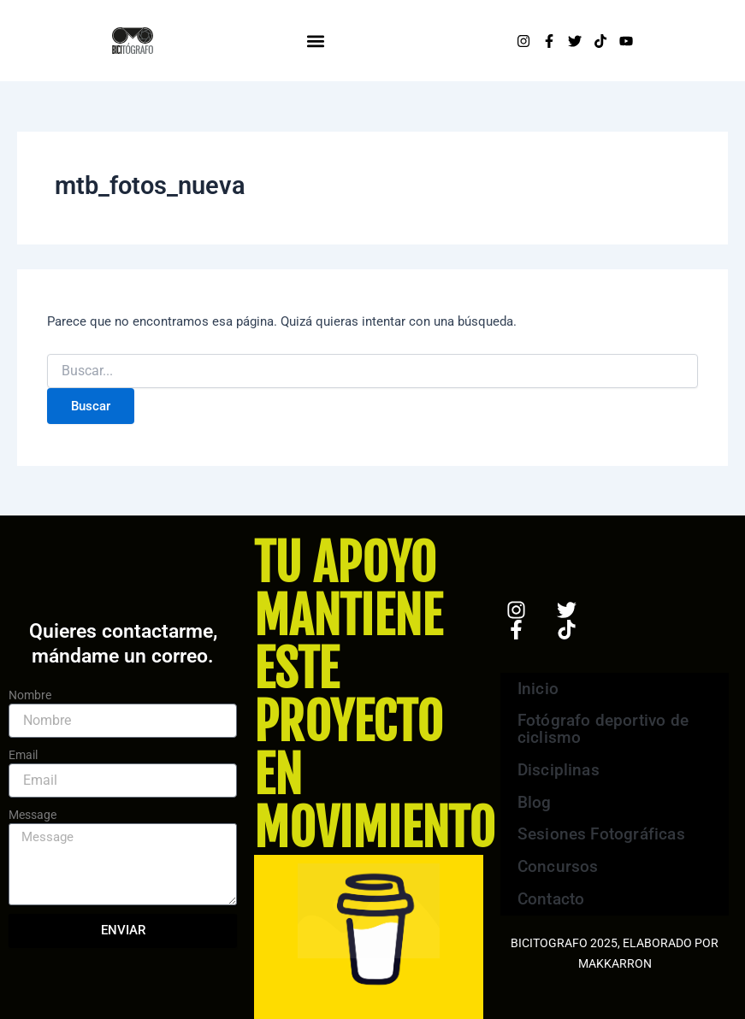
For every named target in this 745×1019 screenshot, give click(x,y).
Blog (534, 802)
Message (32, 815)
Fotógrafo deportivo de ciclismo (601, 725)
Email (23, 755)
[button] (316, 41)
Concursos (557, 871)
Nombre (30, 695)
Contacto (550, 905)
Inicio (537, 682)
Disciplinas (570, 768)
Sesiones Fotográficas (599, 836)
